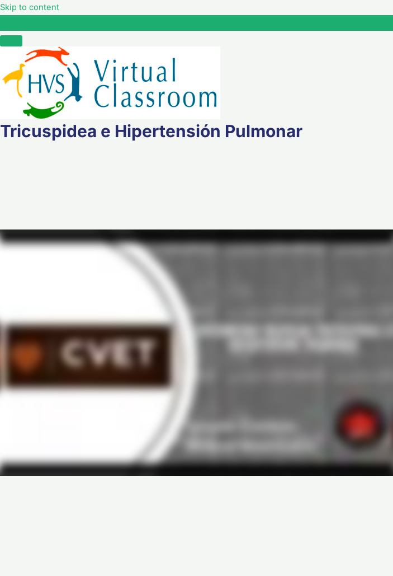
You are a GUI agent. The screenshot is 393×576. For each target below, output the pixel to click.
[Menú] (11, 40)
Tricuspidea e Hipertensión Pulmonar (97, 22)
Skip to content (29, 7)
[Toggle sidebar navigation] (11, 25)
